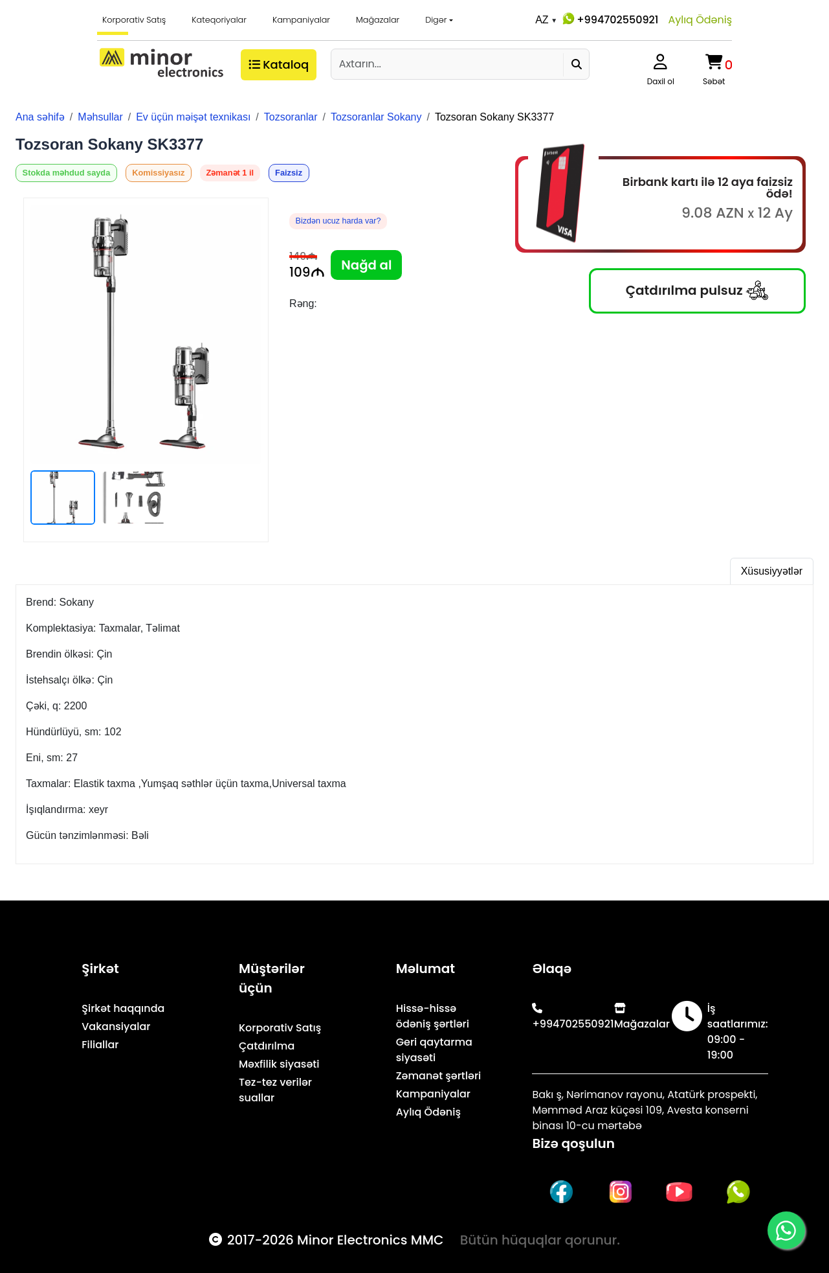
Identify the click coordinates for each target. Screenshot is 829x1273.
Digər (436, 19)
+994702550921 (609, 18)
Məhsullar (100, 116)
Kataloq (277, 64)
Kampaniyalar (301, 19)
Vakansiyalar (116, 1026)
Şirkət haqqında (123, 1008)
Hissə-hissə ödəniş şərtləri (432, 1016)
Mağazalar (377, 19)
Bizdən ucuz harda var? (339, 221)
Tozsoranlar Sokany (376, 116)
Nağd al (366, 265)
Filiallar (100, 1044)
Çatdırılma (266, 1045)
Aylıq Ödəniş (700, 19)
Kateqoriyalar (219, 19)
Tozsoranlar (291, 116)
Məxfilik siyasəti (279, 1064)
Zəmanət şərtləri (438, 1075)
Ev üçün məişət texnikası (193, 116)
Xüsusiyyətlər (771, 571)
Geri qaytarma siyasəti (434, 1050)
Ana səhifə (40, 116)
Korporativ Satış (134, 19)
